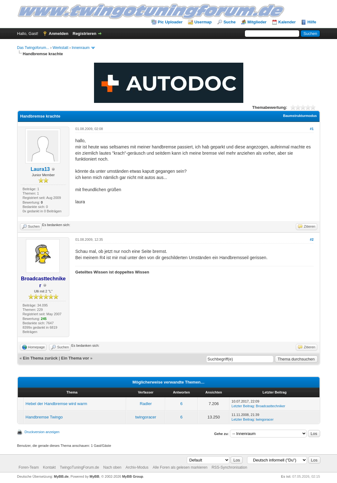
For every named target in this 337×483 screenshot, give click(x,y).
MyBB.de (61, 476)
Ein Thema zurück (40, 358)
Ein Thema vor (75, 358)
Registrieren (85, 33)
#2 (312, 239)
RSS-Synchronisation (229, 467)
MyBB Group (132, 476)
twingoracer (145, 417)
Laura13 (40, 169)
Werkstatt (60, 48)
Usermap (203, 22)
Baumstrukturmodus (300, 116)
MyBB (94, 476)
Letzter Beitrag (242, 406)
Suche (229, 22)
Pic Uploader (170, 22)
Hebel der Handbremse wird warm (56, 403)
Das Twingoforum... (33, 48)
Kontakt (49, 467)
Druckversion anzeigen (42, 432)
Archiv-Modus (137, 467)
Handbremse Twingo (44, 417)
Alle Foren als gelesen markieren (180, 467)
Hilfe (311, 22)
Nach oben (112, 467)
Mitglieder (256, 22)
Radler (145, 403)
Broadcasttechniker (270, 406)
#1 (312, 129)
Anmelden (58, 33)
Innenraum (80, 48)
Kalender (287, 22)
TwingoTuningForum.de (79, 467)
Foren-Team (29, 467)
